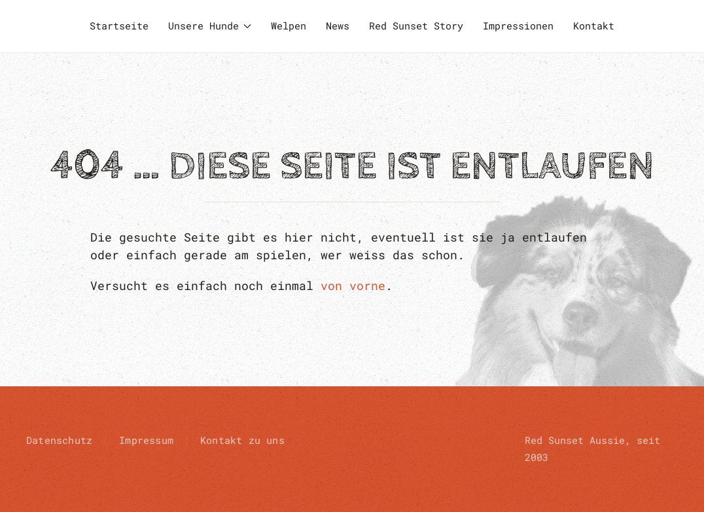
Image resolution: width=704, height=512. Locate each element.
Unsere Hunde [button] (210, 25)
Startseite (119, 25)
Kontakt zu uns (242, 440)
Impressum (146, 440)
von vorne (353, 285)
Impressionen (518, 25)
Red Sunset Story (416, 25)
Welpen (288, 25)
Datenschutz (59, 440)
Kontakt (593, 25)
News (337, 25)
